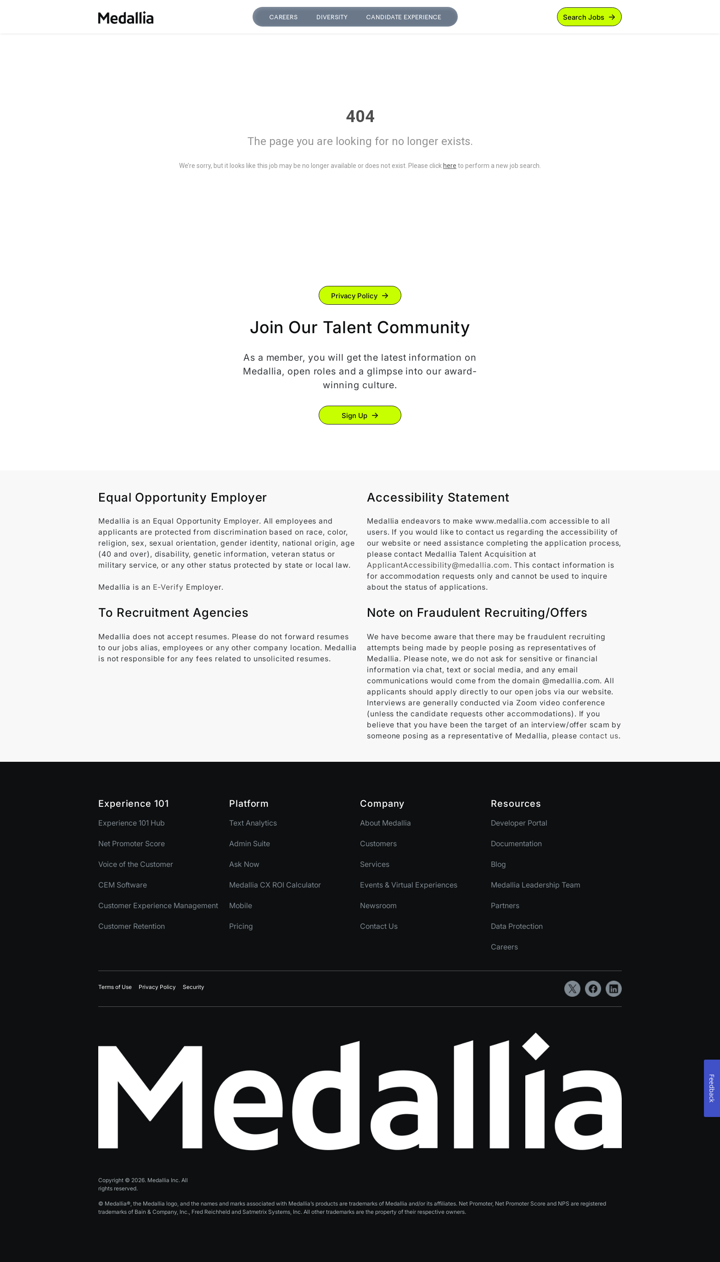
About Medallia (385, 822)
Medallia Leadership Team (535, 884)
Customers (378, 843)
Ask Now (244, 864)
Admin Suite (249, 843)
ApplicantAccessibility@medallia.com (438, 565)
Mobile (240, 905)
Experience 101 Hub (131, 822)
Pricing (241, 926)
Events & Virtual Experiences (408, 884)
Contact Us (379, 926)
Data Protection (517, 926)
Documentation (516, 843)
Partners (505, 905)
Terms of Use (115, 986)
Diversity (332, 17)
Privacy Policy (354, 295)
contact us (599, 735)
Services (374, 864)
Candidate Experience (403, 17)
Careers (283, 17)
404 (360, 116)
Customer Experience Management (158, 905)
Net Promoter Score (131, 843)
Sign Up (354, 415)
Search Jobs (583, 17)
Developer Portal (519, 822)
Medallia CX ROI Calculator (275, 884)
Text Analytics (253, 822)
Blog (498, 864)
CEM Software (122, 884)
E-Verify (168, 587)
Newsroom (378, 905)
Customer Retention (131, 926)
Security (193, 986)
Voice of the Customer (135, 864)
